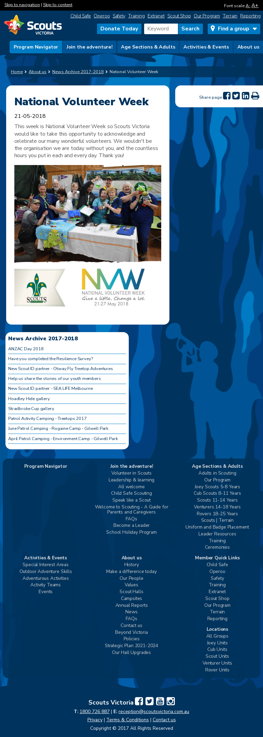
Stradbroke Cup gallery (31, 409)
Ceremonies (217, 547)
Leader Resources (217, 534)
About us (248, 46)
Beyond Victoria (131, 632)
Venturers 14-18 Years (217, 507)
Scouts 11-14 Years (217, 500)
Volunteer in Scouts (131, 473)
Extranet (156, 16)
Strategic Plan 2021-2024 (131, 646)
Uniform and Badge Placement (217, 527)
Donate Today (119, 28)
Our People (131, 578)
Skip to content (57, 5)
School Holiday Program (131, 532)
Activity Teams (45, 585)
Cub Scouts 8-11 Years (217, 493)
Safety (119, 16)
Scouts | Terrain (217, 520)
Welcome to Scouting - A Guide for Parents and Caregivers (131, 510)
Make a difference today (131, 571)
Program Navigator (36, 46)
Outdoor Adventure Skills (45, 571)
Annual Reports (131, 605)
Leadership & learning (132, 480)
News (131, 612)
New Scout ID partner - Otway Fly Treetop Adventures (60, 369)
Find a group (233, 28)
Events (46, 592)
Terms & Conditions (127, 719)
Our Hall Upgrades (131, 652)
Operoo (102, 16)
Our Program (207, 16)
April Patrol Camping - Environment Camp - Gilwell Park (62, 439)
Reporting (250, 16)
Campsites (131, 598)
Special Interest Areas (45, 565)
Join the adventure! (90, 46)
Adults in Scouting (217, 473)
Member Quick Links (217, 558)
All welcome (131, 487)
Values (131, 585)
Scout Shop (179, 16)
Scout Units (217, 656)
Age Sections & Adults (148, 46)
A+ (255, 5)
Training (136, 16)
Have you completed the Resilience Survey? (50, 359)
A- (248, 6)
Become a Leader (131, 525)
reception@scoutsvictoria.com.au (154, 711)
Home (17, 72)
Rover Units (217, 670)
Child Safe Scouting (131, 493)
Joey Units (217, 643)
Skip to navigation (22, 5)
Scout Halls (131, 592)
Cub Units (217, 649)
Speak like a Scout (131, 500)
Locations (218, 629)
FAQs (131, 519)
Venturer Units (217, 663)
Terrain (230, 16)
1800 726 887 (95, 711)
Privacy (94, 719)
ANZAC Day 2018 (26, 349)
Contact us (131, 625)
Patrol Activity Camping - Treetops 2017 (47, 418)
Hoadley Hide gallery (29, 399)
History (131, 565)
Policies (132, 639)
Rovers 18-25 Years (217, 514)
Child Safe (80, 16)
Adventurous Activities (46, 578)
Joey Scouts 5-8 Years (217, 487)
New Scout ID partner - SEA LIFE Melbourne (50, 388)
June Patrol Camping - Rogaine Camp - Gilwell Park (58, 428)
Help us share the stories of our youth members (54, 379)
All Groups (217, 636)
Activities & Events (206, 46)
